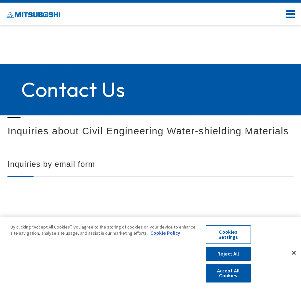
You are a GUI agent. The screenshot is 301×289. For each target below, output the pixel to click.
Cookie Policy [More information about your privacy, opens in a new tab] (165, 233)
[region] (150, 253)
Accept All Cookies (228, 273)
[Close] (294, 253)
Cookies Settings (228, 234)
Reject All (228, 254)
